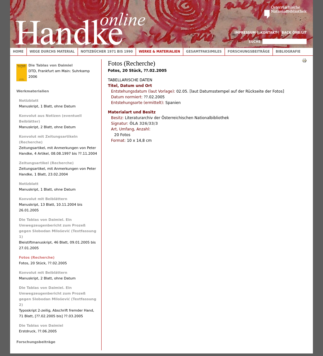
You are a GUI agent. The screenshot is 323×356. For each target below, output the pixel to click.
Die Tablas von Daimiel (50, 65)
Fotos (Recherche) (37, 258)
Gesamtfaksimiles (204, 51)
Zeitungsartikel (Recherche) (46, 163)
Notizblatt (28, 101)
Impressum (245, 32)
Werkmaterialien (32, 91)
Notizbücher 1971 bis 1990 (107, 51)
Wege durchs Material (52, 51)
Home (18, 51)
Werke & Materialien (159, 51)
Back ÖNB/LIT (294, 32)
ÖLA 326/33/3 (143, 123)
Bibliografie (288, 51)
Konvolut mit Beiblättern (43, 199)
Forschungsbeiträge (249, 51)
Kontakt (269, 32)
